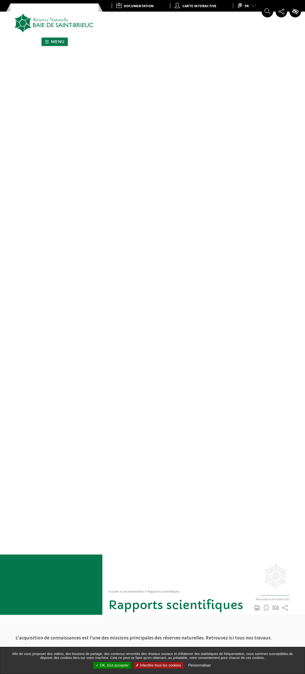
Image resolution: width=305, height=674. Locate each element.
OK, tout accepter (112, 665)
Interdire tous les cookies (158, 665)
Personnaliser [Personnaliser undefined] (199, 665)
